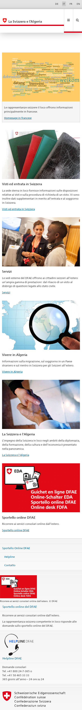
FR (70, 3)
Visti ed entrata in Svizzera (18, 195)
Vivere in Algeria (12, 357)
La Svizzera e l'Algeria (15, 441)
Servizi (6, 278)
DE (56, 3)
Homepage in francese (18, 104)
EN (78, 3)
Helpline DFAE (12, 644)
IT (64, 3)
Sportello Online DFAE (16, 534)
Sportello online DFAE (15, 516)
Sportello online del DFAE (19, 593)
